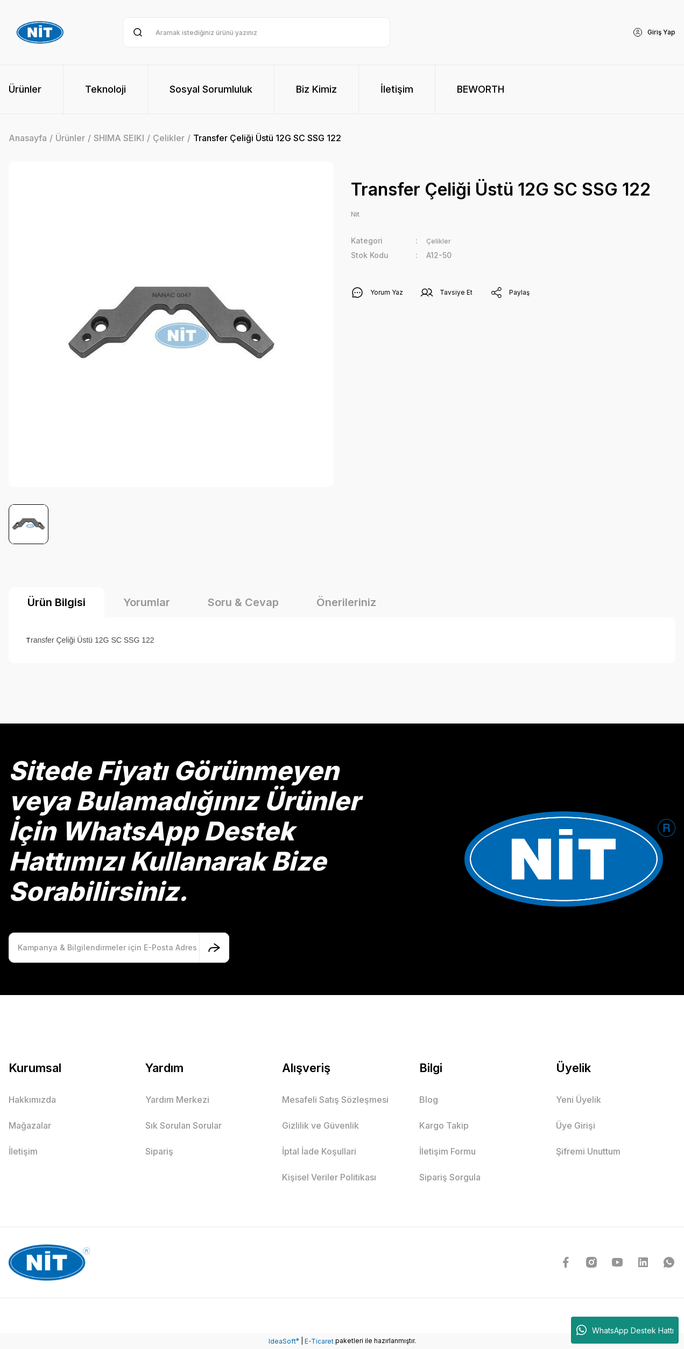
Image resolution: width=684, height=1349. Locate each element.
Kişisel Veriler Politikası (329, 1177)
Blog (428, 1099)
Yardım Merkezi (177, 1099)
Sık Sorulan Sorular (183, 1125)
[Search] (257, 32)
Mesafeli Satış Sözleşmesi (335, 1099)
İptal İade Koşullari (319, 1151)
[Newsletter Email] (119, 948)
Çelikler (440, 242)
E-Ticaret (319, 1341)
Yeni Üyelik (578, 1099)
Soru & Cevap (243, 602)
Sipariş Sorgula (450, 1177)
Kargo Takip (444, 1125)
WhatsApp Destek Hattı (625, 1330)
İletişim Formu (447, 1151)
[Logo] (41, 32)
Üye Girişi (575, 1125)
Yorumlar (146, 602)
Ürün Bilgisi (56, 602)
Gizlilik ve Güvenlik (320, 1125)
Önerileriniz (346, 602)
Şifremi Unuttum (588, 1151)
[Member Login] (650, 32)
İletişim (23, 1151)
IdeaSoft (284, 1341)
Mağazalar (30, 1125)
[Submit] (214, 948)
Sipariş (159, 1151)
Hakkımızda (32, 1099)
